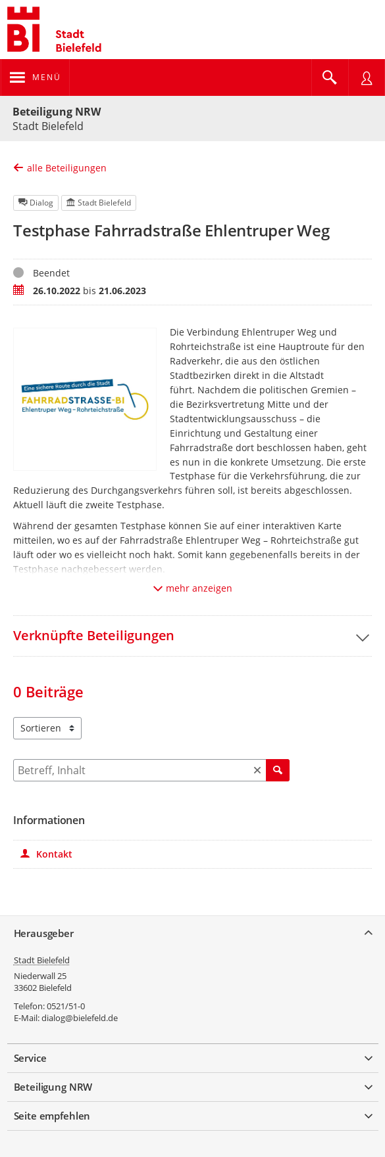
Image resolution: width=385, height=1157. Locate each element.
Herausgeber (44, 933)
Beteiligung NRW (57, 111)
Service (30, 1057)
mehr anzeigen (192, 588)
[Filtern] (151, 770)
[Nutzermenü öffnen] (366, 77)
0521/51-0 (66, 1006)
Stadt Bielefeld (42, 960)
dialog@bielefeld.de (79, 1018)
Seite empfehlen (52, 1115)
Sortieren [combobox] (40, 728)
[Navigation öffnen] (35, 77)
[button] (192, 635)
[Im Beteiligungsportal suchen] (329, 77)
